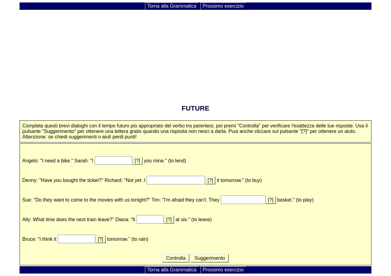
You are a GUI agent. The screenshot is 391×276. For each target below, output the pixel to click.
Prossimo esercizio (223, 6)
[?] (137, 160)
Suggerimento (209, 258)
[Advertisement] (195, 53)
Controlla (176, 258)
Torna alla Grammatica (171, 6)
